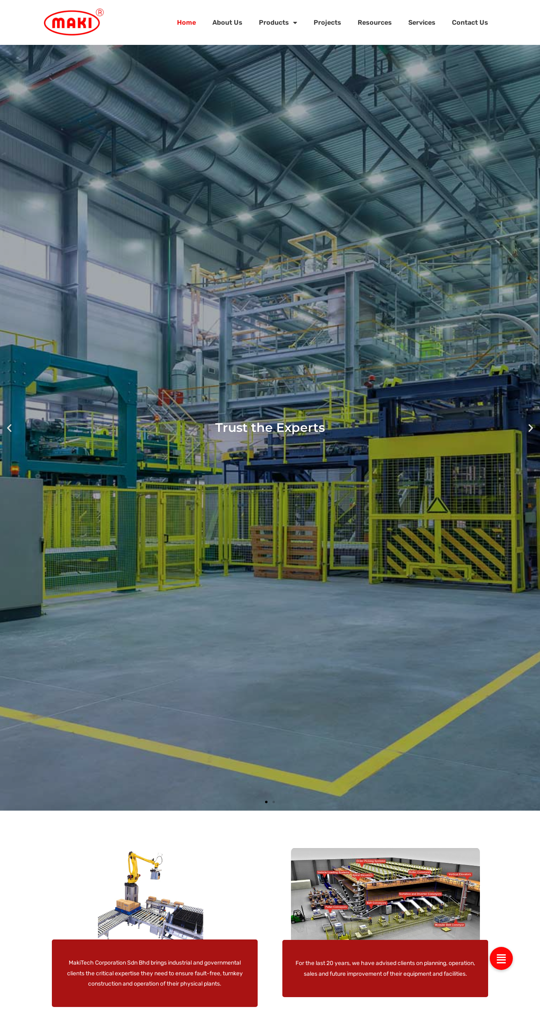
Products (278, 22)
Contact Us (470, 22)
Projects (327, 22)
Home (186, 22)
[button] (9, 428)
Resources (375, 22)
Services (421, 22)
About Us (227, 22)
